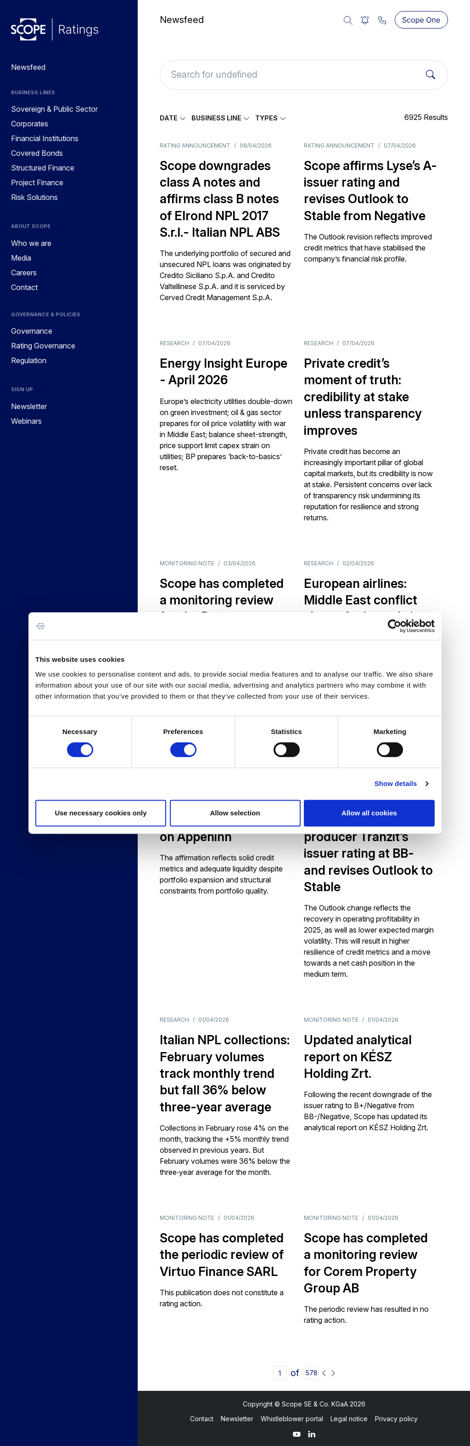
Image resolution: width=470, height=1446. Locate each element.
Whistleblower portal (292, 1419)
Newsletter (237, 1419)
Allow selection (235, 813)
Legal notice (349, 1419)
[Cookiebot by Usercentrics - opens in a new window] (394, 626)
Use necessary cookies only (100, 813)
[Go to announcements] (54, 29)
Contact (201, 1419)
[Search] (430, 74)
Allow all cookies (369, 813)
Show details (396, 783)
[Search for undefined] (304, 75)
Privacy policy (396, 1419)
